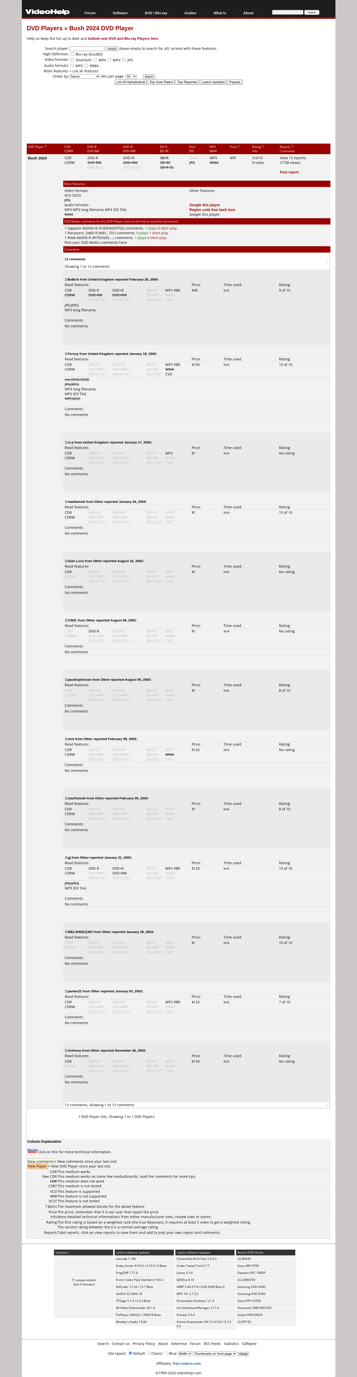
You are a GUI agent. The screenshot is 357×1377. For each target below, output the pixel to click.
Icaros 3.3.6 (185, 1273)
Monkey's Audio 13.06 (131, 1322)
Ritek (71, 237)
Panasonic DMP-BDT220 (254, 1308)
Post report (289, 172)
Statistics (231, 1343)
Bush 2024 (37, 157)
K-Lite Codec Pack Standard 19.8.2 (139, 1280)
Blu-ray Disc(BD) (89, 54)
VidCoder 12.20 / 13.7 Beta (134, 1287)
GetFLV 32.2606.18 (129, 1294)
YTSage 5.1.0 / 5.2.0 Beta (133, 1301)
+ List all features (83, 71)
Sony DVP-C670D (249, 1301)
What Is (219, 13)
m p (71, 442)
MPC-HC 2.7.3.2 (187, 1294)
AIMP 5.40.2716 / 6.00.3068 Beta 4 (201, 1287)
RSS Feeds (212, 1343)
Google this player (204, 204)
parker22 (75, 991)
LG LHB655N (246, 1280)
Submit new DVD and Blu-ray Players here (123, 38)
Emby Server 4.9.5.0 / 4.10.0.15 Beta (141, 1266)
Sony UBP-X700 (248, 1266)
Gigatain (74, 228)
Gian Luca (76, 561)
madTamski (77, 798)
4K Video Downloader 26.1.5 (135, 1308)
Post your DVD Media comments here (95, 242)
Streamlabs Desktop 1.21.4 (195, 1301)
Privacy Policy (144, 1343)
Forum (90, 13)
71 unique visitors (84, 1280)
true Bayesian (150, 1222)
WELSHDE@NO (80, 932)
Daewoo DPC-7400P (251, 1273)
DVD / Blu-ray (156, 13)
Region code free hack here (212, 209)
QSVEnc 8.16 (185, 1280)
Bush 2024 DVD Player (101, 28)
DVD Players (45, 28)
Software (120, 13)
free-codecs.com (187, 1363)
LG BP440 (244, 1259)
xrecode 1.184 (126, 1259)
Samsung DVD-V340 (251, 1287)
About (248, 13)
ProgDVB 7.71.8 (127, 1273)
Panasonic (76, 233)
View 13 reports (293, 157)
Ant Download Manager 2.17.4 (198, 1308)
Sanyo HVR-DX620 (250, 1315)
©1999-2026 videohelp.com (178, 1372)
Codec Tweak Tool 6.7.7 (193, 1266)
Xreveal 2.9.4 (186, 1315)
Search (103, 1343)
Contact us (121, 1343)
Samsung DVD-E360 (251, 1294)
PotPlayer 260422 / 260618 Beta (138, 1315)
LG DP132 (244, 1322)
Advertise (179, 1343)
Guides (190, 13)
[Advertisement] (178, 122)
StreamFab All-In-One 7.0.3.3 (197, 1259)
